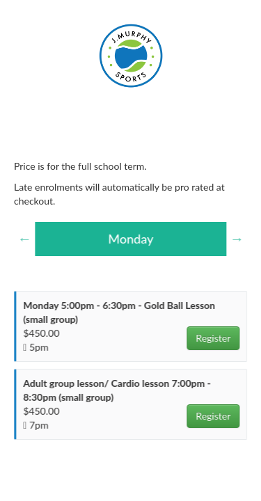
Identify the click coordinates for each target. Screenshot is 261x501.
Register (213, 338)
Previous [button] (25, 239)
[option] (131, 239)
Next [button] (237, 239)
